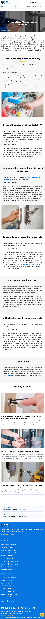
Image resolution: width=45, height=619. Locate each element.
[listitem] (22, 409)
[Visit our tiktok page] (22, 608)
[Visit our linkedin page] (18, 608)
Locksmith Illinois (6, 583)
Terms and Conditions (6, 615)
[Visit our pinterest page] (14, 608)
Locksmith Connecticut (8, 577)
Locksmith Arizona (7, 586)
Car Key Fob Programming (10, 564)
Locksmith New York (8, 591)
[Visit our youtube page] (33, 608)
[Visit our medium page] (30, 608)
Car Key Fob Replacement (9, 561)
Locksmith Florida (7, 588)
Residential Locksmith (8, 547)
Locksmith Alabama (7, 597)
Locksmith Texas (6, 580)
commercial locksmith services (31, 264)
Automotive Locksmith (8, 553)
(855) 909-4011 (7, 535)
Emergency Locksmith (8, 544)
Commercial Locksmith (8, 550)
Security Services (7, 569)
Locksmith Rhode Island (9, 594)
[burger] (42, 2)
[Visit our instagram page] (2, 608)
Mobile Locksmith (7, 556)
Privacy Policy (14, 615)
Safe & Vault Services (8, 567)
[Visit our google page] (6, 608)
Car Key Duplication (7, 558)
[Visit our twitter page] (26, 608)
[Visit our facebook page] (10, 608)
